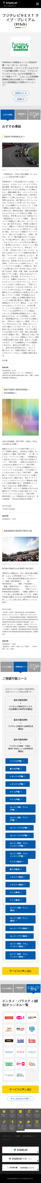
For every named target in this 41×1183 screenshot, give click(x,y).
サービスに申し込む (20, 971)
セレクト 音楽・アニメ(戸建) (19, 808)
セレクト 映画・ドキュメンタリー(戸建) (19, 844)
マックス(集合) (16, 862)
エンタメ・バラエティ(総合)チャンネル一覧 (34, 114)
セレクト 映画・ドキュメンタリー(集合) (19, 945)
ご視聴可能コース (21, 114)
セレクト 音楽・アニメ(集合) (19, 909)
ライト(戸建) (15, 792)
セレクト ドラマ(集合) (18, 928)
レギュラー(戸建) (16, 776)
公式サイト (19, 93)
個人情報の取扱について (29, 1136)
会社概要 (17, 1136)
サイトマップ (5, 1139)
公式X (19, 99)
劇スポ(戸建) (15, 769)
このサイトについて (7, 1136)
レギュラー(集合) (16, 877)
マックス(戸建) (16, 761)
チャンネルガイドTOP (19, 1099)
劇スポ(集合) (15, 869)
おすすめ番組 (6, 667)
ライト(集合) (15, 892)
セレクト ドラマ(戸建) (18, 828)
